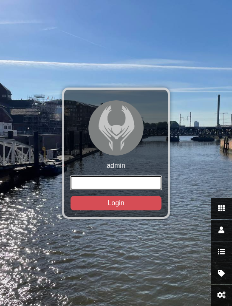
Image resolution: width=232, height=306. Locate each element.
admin (116, 155)
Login (116, 203)
